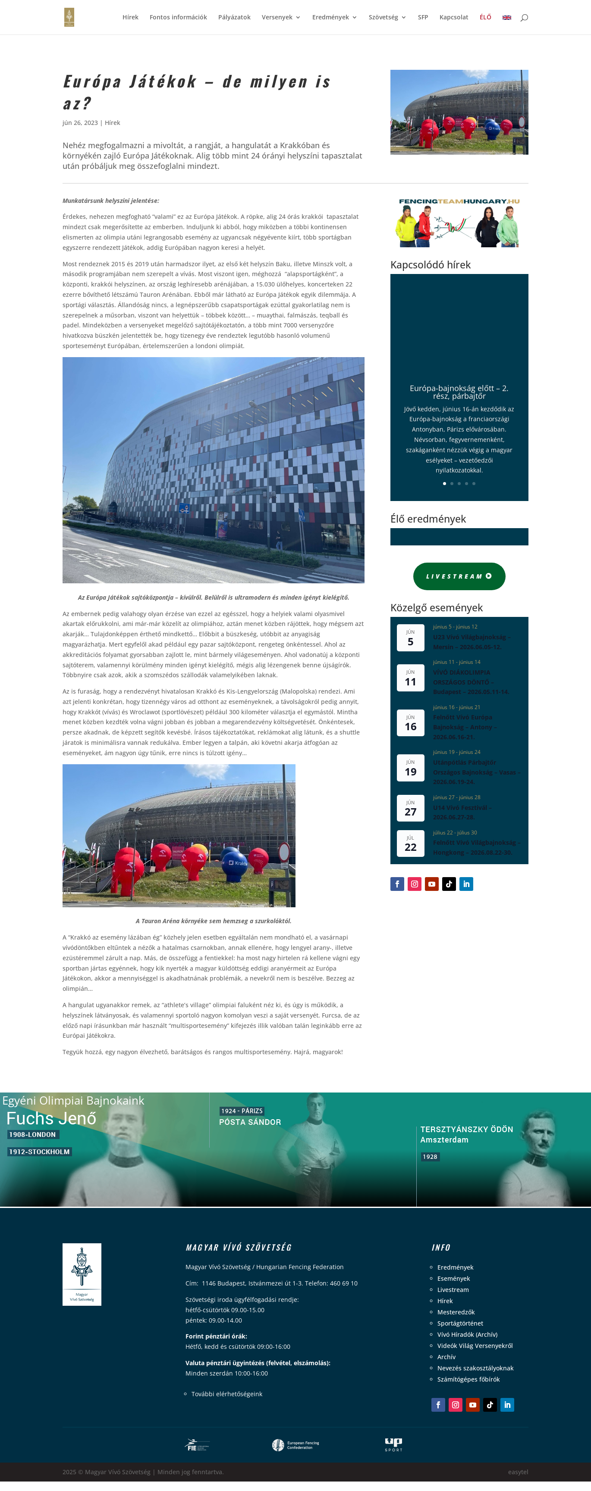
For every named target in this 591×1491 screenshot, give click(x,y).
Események (453, 1278)
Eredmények (330, 17)
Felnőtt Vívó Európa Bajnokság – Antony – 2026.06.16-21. (465, 727)
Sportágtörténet (460, 1323)
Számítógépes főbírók (468, 1379)
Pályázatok (234, 17)
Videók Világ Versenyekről (475, 1346)
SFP (423, 17)
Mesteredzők (456, 1312)
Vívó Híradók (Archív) (467, 1334)
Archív (446, 1357)
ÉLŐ (485, 17)
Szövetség (383, 17)
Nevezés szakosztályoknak (475, 1368)
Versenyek (277, 17)
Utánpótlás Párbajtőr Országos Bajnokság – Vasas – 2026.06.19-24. (477, 772)
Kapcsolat (454, 17)
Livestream (455, 576)
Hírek (130, 17)
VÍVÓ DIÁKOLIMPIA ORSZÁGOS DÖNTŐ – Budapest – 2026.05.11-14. (471, 682)
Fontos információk (178, 17)
